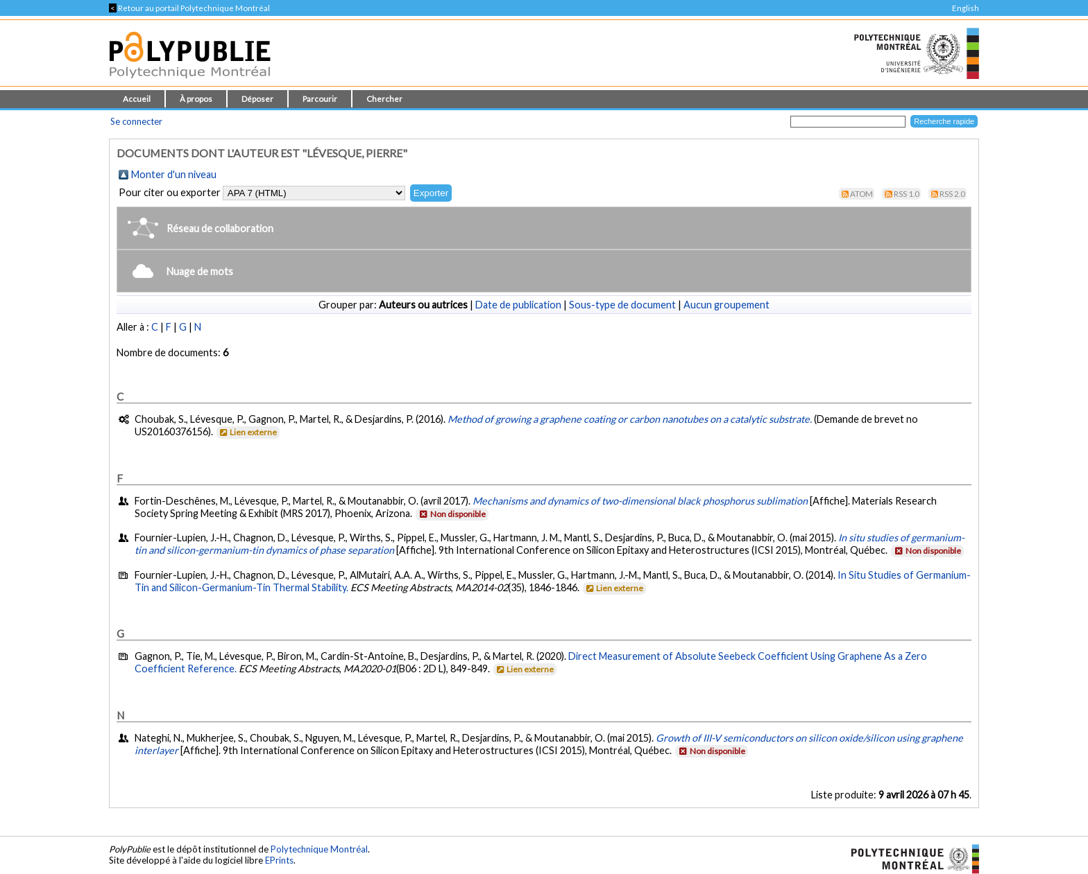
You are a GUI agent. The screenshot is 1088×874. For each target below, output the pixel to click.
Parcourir (320, 98)
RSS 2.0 (952, 193)
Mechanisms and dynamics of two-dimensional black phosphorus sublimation (640, 501)
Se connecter (136, 121)
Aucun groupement (726, 305)
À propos (196, 98)
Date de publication (518, 305)
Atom (861, 193)
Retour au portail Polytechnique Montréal (189, 7)
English (965, 7)
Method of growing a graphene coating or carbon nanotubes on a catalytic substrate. (630, 419)
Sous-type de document (622, 305)
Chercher (384, 98)
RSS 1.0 (906, 193)
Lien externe (247, 432)
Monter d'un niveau (173, 174)
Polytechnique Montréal (319, 849)
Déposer (257, 98)
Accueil (137, 98)
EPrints (279, 860)
